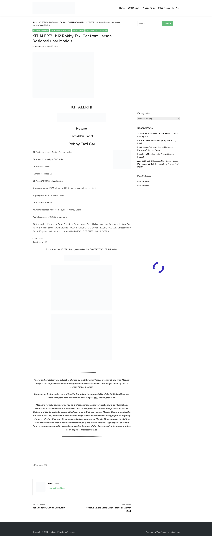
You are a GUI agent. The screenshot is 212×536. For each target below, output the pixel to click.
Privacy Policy (148, 8)
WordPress (161, 532)
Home (122, 8)
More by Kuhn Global (56, 488)
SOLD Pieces (164, 8)
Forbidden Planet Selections (60, 30)
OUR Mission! (134, 8)
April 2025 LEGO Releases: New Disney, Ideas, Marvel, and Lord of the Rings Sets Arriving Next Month (158, 164)
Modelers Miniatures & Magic (61, 532)
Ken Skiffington (78, 30)
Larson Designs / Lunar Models (96, 30)
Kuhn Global (39, 46)
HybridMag (174, 532)
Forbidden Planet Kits (40, 30)
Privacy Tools (143, 186)
